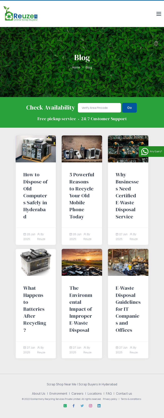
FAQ (109, 393)
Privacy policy (110, 399)
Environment (58, 393)
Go (129, 108)
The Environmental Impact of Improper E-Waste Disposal (80, 308)
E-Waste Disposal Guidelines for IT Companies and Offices (128, 308)
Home (76, 67)
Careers (77, 393)
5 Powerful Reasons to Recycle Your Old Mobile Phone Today (81, 195)
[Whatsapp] (65, 405)
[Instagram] (90, 405)
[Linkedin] (99, 405)
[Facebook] (74, 405)
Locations (95, 393)
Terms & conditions (131, 399)
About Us (38, 393)
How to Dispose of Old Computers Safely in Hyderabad (35, 195)
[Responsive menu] (158, 14)
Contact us (124, 393)
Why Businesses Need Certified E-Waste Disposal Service (127, 195)
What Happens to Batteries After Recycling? (34, 308)
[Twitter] (82, 405)
